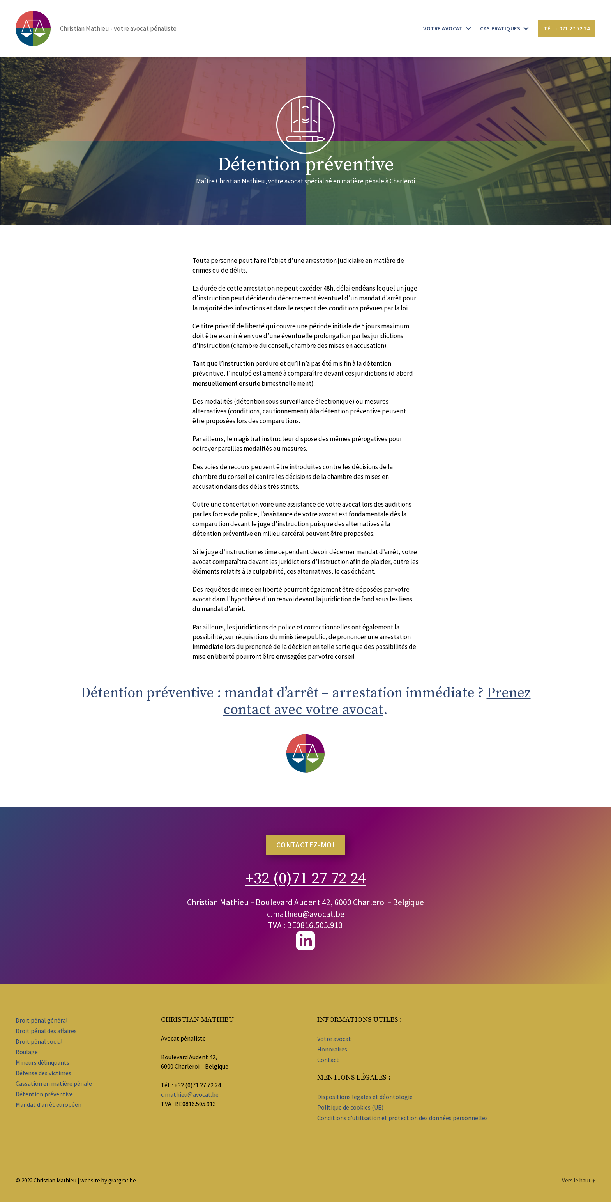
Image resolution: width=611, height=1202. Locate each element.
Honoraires (332, 1049)
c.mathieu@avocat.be (305, 914)
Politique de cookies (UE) (350, 1107)
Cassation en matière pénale (54, 1083)
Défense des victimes (43, 1073)
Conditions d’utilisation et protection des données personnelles (402, 1118)
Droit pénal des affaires (46, 1031)
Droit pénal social (39, 1041)
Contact (328, 1060)
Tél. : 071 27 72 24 (567, 28)
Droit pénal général (42, 1020)
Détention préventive (44, 1094)
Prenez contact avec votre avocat (377, 701)
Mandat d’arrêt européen (48, 1104)
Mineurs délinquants (42, 1062)
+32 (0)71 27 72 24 (305, 878)
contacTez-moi (305, 844)
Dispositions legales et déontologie (365, 1097)
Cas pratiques (500, 28)
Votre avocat (443, 28)
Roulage (27, 1052)
